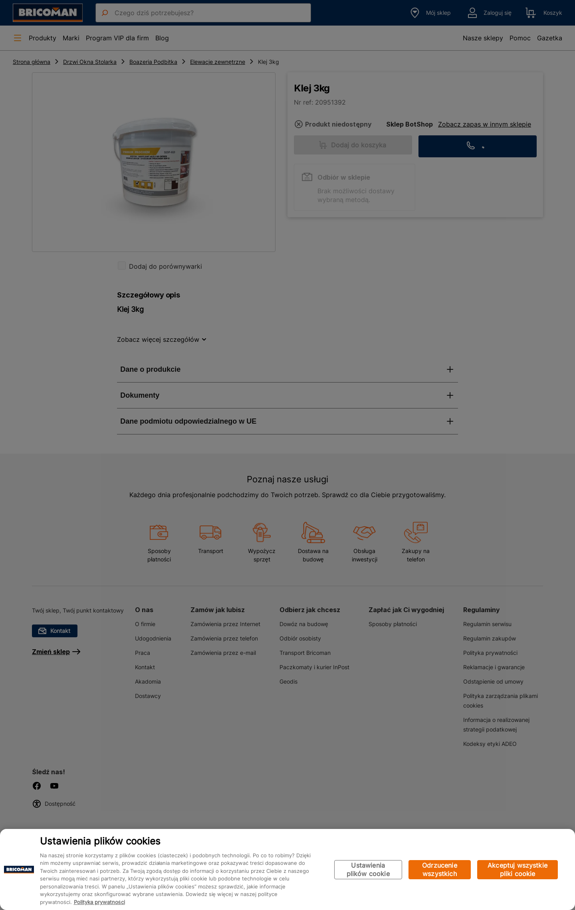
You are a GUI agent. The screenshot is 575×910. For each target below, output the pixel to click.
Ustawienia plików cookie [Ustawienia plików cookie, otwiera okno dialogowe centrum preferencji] (368, 869)
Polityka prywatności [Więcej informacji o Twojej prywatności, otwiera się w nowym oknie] (99, 902)
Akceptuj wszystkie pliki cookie (517, 869)
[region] (287, 869)
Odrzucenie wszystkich (439, 869)
